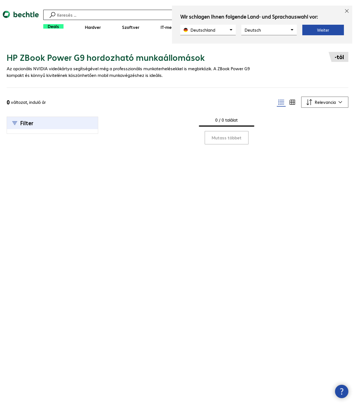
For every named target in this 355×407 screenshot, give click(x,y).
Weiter (323, 30)
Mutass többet (227, 137)
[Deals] (53, 26)
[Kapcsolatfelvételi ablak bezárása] (341, 391)
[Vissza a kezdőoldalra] (21, 22)
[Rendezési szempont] (324, 102)
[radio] (281, 102)
